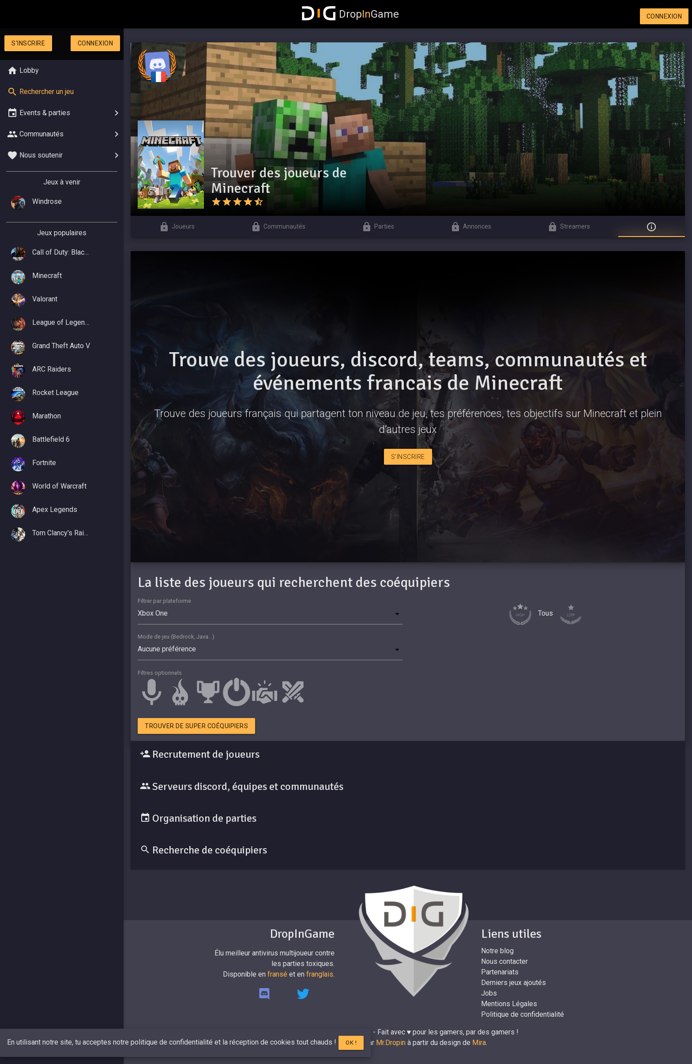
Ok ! (351, 1042)
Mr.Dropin (391, 1042)
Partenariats (500, 972)
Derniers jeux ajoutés (513, 982)
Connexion (664, 16)
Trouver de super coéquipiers (196, 725)
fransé (277, 974)
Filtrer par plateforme (164, 601)
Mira (479, 1042)
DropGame (350, 14)
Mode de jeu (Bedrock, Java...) (176, 636)
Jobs (489, 993)
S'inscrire (28, 43)
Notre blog (497, 951)
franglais (319, 974)
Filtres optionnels (160, 672)
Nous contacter (504, 961)
